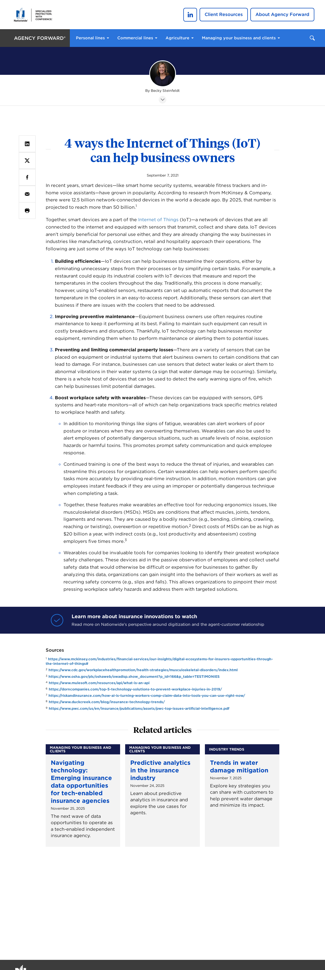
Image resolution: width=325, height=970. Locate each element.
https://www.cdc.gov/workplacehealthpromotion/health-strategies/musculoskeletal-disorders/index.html (143, 670)
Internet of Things (158, 219)
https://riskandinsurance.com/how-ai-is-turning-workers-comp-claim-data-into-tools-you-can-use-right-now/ (146, 696)
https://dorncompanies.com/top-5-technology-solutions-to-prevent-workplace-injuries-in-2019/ (135, 689)
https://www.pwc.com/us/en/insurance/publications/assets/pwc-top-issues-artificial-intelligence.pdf (139, 708)
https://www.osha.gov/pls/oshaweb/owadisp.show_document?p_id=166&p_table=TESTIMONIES (134, 676)
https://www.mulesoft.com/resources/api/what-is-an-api (99, 683)
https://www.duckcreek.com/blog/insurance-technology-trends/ (107, 702)
